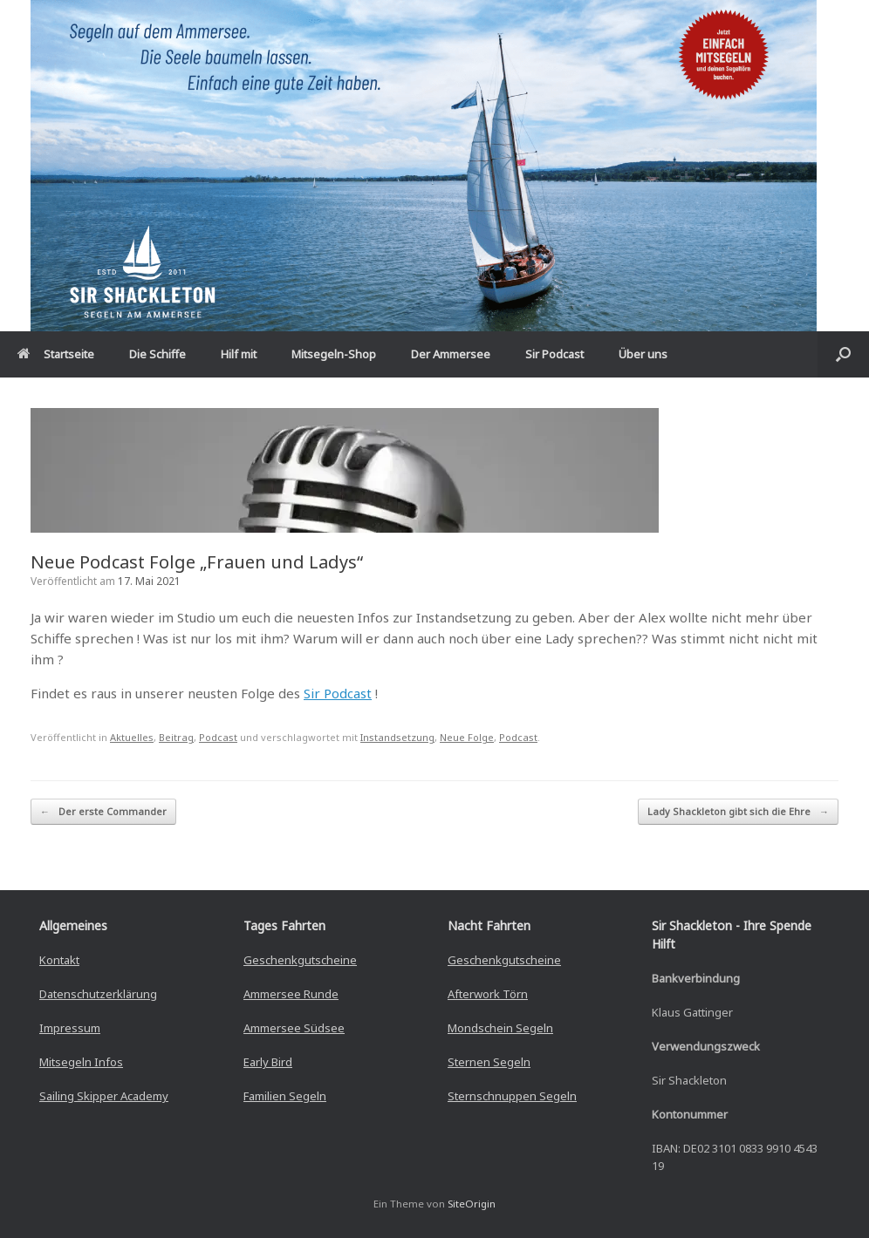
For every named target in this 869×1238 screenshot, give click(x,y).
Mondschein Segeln (500, 1028)
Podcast (218, 737)
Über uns (643, 354)
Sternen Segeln (489, 1062)
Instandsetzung (397, 737)
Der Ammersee (450, 354)
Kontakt (59, 960)
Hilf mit (239, 354)
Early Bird (267, 1062)
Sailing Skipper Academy (103, 1096)
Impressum (69, 1028)
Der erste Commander (103, 812)
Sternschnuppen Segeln (512, 1096)
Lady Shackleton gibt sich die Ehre (738, 812)
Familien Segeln (284, 1096)
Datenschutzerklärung (98, 994)
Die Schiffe (157, 354)
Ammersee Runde (291, 994)
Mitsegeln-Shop (333, 354)
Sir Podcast (554, 354)
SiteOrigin (472, 1203)
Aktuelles (132, 737)
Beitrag (176, 737)
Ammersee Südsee (294, 1028)
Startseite (55, 354)
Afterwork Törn (488, 994)
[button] (843, 354)
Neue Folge (467, 737)
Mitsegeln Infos (81, 1062)
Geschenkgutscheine (300, 960)
